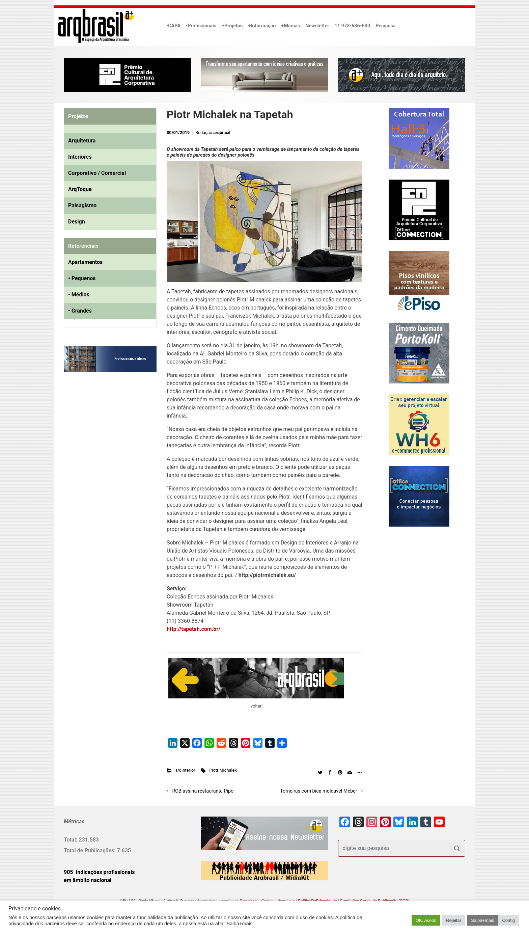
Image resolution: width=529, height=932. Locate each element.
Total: (71, 839)
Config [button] (508, 920)
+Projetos (232, 26)
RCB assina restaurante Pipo (203, 791)
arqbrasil (221, 132)
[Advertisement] (106, 446)
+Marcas (290, 26)
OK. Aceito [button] (426, 920)
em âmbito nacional (87, 880)
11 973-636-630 (352, 26)
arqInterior (185, 770)
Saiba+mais (482, 920)
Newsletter (317, 26)
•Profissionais (201, 26)
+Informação (262, 26)
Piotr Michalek (223, 770)
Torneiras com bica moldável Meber (318, 791)
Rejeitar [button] (453, 920)
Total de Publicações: (90, 850)
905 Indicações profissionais (99, 872)
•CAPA (173, 26)
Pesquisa (385, 26)
